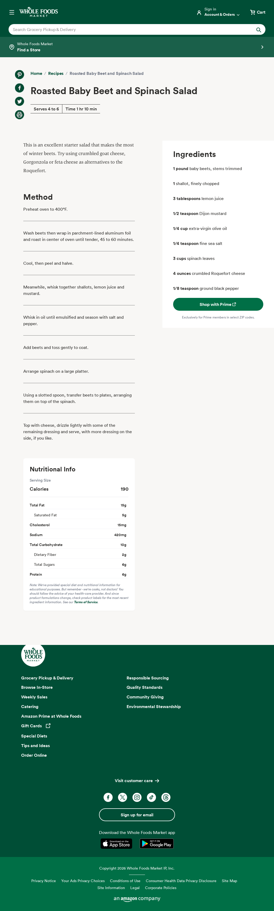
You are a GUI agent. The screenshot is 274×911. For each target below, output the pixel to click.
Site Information (111, 887)
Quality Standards (144, 687)
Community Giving (145, 697)
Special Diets (34, 736)
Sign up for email (137, 815)
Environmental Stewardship (154, 706)
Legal (135, 887)
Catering (30, 706)
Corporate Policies (160, 887)
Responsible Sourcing (148, 678)
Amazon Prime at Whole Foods (51, 716)
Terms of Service (86, 602)
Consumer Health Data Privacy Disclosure (181, 880)
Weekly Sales (34, 697)
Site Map (229, 880)
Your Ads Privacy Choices (83, 880)
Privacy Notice (43, 880)
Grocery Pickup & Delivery (47, 678)
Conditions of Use (125, 880)
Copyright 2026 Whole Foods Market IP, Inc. (136, 868)
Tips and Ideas (35, 745)
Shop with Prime (218, 304)
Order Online (34, 755)
